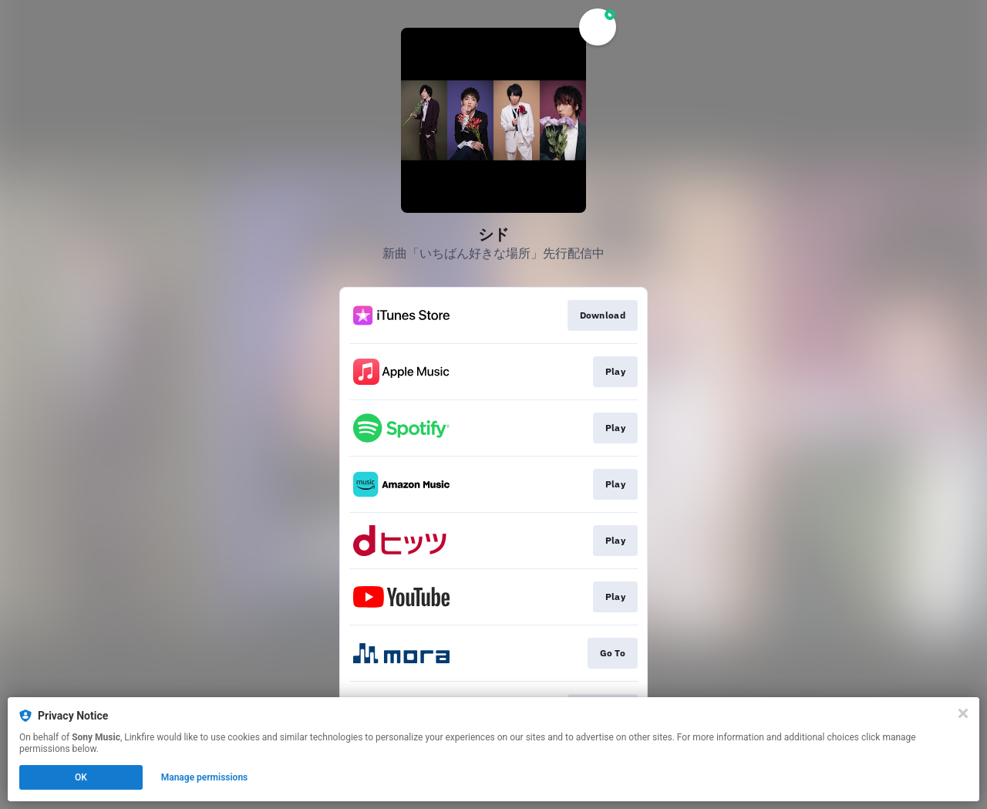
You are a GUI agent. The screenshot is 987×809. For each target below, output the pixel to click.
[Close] (963, 713)
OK (81, 777)
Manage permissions (204, 777)
